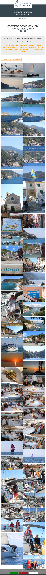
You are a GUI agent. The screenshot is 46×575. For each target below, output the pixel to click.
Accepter (14, 573)
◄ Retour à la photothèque (11, 59)
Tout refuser (23, 573)
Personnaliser (33, 573)
